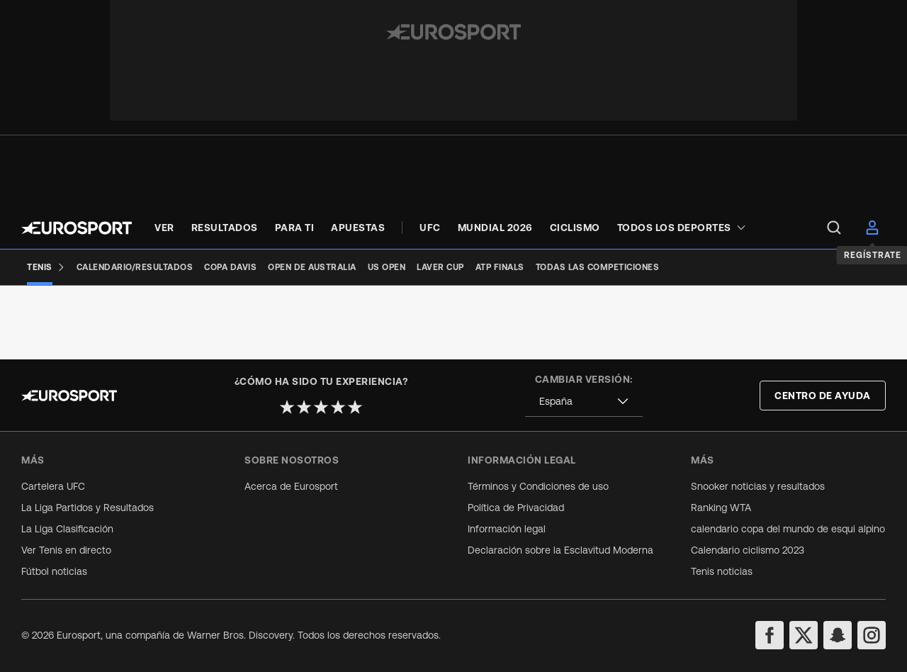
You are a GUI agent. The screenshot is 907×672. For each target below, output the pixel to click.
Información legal (507, 528)
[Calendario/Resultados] (135, 267)
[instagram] (871, 635)
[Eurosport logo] (76, 228)
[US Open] (387, 267)
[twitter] (803, 635)
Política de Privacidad (516, 507)
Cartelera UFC (53, 486)
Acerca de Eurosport (291, 486)
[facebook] (769, 635)
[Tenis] (46, 267)
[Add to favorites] (367, 307)
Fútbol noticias (54, 571)
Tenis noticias (722, 571)
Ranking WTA (721, 507)
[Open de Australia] (312, 267)
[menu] (834, 227)
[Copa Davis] (230, 267)
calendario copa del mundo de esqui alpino (788, 528)
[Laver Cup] (440, 267)
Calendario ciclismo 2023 (747, 550)
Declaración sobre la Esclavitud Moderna (560, 550)
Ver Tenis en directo (66, 550)
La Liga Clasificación (67, 528)
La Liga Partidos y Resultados (87, 507)
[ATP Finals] (500, 267)
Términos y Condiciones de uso (538, 486)
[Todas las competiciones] (597, 267)
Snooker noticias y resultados (758, 486)
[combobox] (584, 401)
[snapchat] (837, 635)
